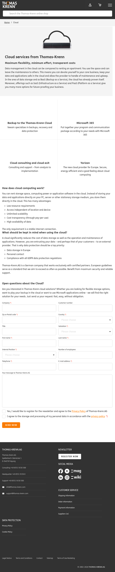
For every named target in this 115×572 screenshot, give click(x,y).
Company (6, 303)
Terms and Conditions (24, 558)
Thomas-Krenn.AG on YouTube (67, 471)
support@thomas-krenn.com (17, 493)
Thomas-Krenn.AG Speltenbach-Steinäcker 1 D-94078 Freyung (12, 458)
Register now (69, 456)
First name (7, 338)
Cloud (15, 22)
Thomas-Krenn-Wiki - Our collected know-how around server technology (76, 477)
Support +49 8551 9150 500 (13, 481)
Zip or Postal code (10, 315)
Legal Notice (7, 558)
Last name (63, 338)
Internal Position (9, 350)
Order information (65, 502)
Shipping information (66, 496)
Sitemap (50, 558)
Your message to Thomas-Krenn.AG (16, 373)
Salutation (63, 326)
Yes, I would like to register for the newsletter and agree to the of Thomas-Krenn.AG (57, 411)
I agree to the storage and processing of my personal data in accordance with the (57, 416)
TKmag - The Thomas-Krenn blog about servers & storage (76, 471)
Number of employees (67, 350)
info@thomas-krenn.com (15, 487)
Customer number (65, 303)
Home (7, 22)
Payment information (66, 508)
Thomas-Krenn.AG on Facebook (60, 471)
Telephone (7, 361)
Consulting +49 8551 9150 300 (14, 468)
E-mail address (65, 361)
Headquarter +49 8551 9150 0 (13, 474)
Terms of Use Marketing (66, 558)
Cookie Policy (7, 532)
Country (62, 315)
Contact (39, 558)
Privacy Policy (79, 411)
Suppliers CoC (63, 514)
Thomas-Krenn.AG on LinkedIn (60, 477)
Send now (11, 425)
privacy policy (98, 416)
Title (3, 326)
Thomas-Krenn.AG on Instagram (67, 477)
